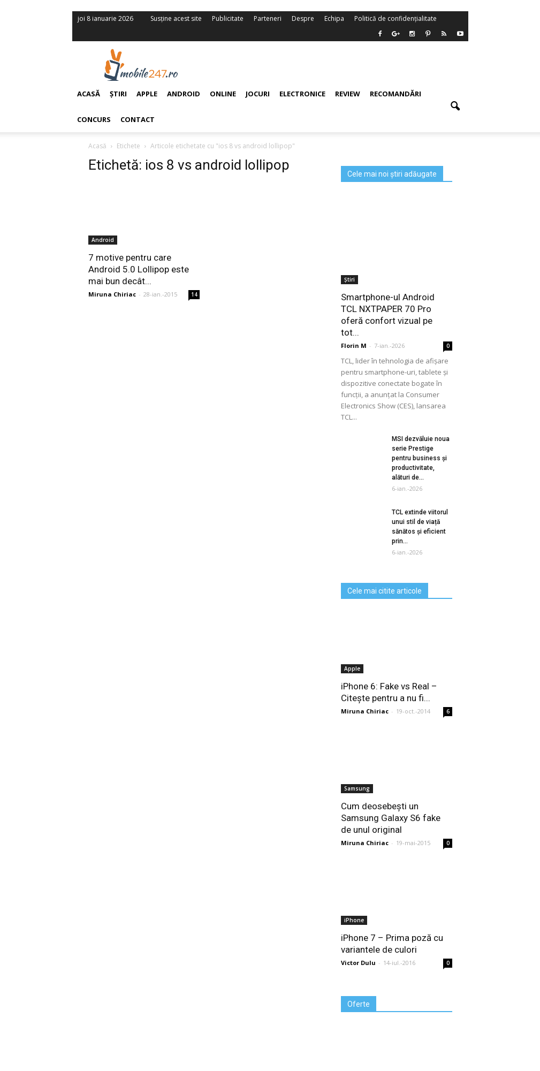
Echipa (334, 18)
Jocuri (258, 93)
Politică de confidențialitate (395, 18)
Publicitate (228, 18)
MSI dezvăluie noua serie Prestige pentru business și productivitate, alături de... (421, 458)
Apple (146, 93)
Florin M (354, 345)
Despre (303, 18)
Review (347, 93)
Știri (118, 93)
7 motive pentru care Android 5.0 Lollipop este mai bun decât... (138, 269)
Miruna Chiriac (112, 294)
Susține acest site (176, 18)
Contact (137, 119)
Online (223, 93)
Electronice (302, 93)
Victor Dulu (358, 963)
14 (194, 294)
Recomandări (395, 93)
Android (183, 93)
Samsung (357, 788)
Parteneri (268, 18)
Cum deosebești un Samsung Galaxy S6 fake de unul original (390, 818)
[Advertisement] (339, 65)
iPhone (354, 920)
